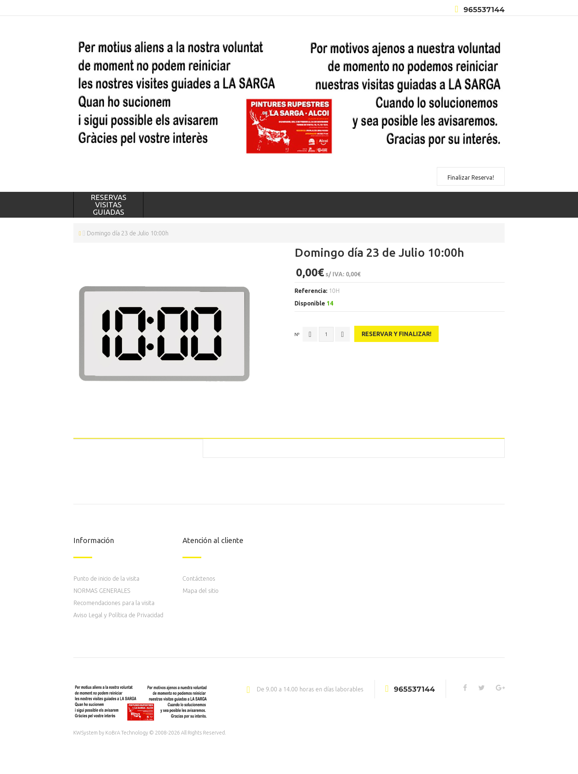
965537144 (484, 9)
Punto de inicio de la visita (106, 578)
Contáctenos (198, 578)
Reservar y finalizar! (397, 332)
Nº (297, 333)
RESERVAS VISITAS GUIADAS (108, 204)
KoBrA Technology (126, 732)
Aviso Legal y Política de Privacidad (118, 615)
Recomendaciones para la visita (113, 602)
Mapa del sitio (200, 590)
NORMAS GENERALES (101, 590)
